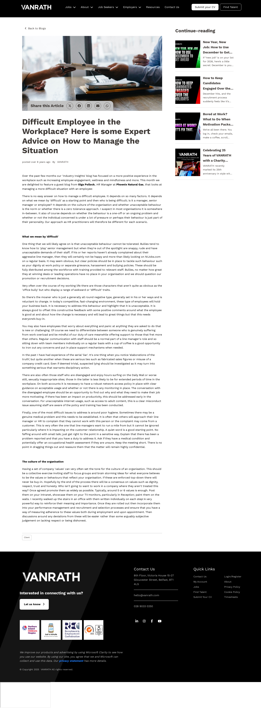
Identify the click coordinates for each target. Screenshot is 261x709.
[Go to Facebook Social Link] (152, 621)
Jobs (68, 7)
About (85, 7)
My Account (200, 581)
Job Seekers (106, 7)
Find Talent (230, 7)
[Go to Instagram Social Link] (144, 621)
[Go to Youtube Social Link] (159, 621)
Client (27, 537)
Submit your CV (205, 7)
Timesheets (231, 597)
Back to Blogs (37, 28)
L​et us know (32, 604)
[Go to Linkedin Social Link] (137, 621)
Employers (130, 7)
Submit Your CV (202, 597)
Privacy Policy (232, 587)
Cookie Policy (232, 592)
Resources (153, 7)
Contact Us (172, 7)
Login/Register (232, 576)
